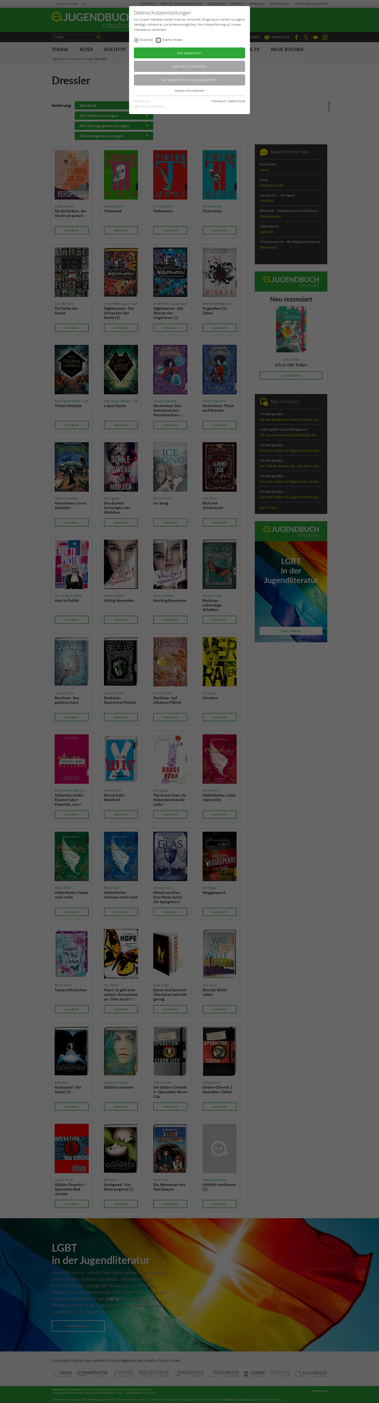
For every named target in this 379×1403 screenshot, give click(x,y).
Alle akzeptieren (189, 52)
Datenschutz (236, 101)
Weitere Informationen (189, 90)
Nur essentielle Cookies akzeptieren (190, 79)
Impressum (218, 101)
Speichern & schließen (189, 66)
